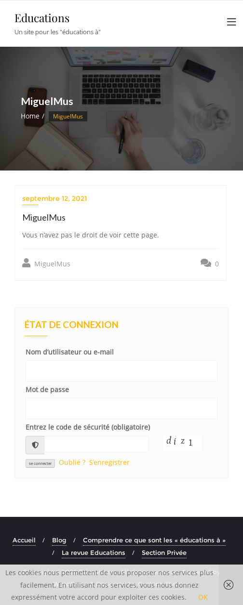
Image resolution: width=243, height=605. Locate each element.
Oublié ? (72, 462)
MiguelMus (46, 263)
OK (203, 597)
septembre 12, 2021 (54, 198)
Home (30, 115)
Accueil (24, 540)
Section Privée (164, 552)
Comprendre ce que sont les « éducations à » (154, 540)
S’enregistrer (109, 462)
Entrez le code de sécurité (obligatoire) (88, 427)
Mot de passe (47, 389)
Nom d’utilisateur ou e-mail (70, 351)
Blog (59, 540)
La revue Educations (93, 552)
